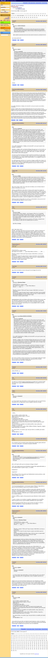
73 (21, 638)
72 (19, 638)
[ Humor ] (8, 0)
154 (30, 645)
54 (26, 637)
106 (42, 640)
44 (46, 635)
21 (45, 13)
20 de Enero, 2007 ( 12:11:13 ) (41, 123)
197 (28, 17)
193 (20, 17)
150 (22, 645)
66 (46, 637)
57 (31, 637)
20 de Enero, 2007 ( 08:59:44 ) (41, 44)
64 (42, 637)
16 (37, 13)
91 (14, 640)
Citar (17, 120)
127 (11, 643)
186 (42, 15)
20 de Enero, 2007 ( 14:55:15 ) (41, 244)
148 (18, 645)
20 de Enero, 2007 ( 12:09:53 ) (41, 89)
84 (39, 638)
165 (15, 647)
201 (36, 17)
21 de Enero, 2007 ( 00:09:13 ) (41, 438)
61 (37, 637)
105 (40, 640)
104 (38, 640)
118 (30, 642)
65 (44, 637)
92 (16, 640)
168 (22, 647)
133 (24, 643)
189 (12, 17)
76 (26, 638)
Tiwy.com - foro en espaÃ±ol (17, 5)
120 (34, 642)
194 (22, 17)
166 (18, 647)
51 (21, 637)
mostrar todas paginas (20, 15)
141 (40, 643)
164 (13, 647)
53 (24, 637)
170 (26, 647)
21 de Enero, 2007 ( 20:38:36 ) (41, 592)
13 (32, 13)
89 (11, 640)
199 (32, 17)
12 (30, 13)
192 (18, 17)
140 (38, 643)
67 (11, 638)
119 (32, 642)
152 (26, 645)
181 (32, 15)
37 (34, 635)
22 (11, 15)
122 (38, 642)
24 (13, 635)
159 (40, 645)
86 (42, 638)
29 (21, 635)
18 (40, 13)
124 (42, 642)
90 (13, 640)
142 (42, 643)
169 (24, 647)
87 (44, 638)
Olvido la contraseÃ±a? (4, 12)
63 (41, 637)
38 (36, 635)
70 (16, 638)
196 (26, 17)
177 (40, 647)
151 (24, 645)
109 (11, 642)
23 (13, 15)
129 (15, 643)
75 (24, 638)
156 (34, 645)
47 (14, 637)
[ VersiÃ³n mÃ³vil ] (13, 0)
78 (29, 638)
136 (30, 643)
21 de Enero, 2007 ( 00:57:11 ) (41, 482)
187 (44, 15)
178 (26, 15)
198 (30, 17)
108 (46, 640)
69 (14, 638)
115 (24, 642)
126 (46, 642)
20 (43, 13)
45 (11, 637)
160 (42, 645)
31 (24, 635)
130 (18, 643)
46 (13, 637)
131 (20, 643)
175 (36, 647)
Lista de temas (38, 2)
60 (36, 637)
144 (46, 643)
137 (32, 643)
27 (18, 635)
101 (32, 640)
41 (41, 635)
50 (19, 637)
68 (13, 638)
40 (39, 635)
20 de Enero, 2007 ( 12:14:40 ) (41, 170)
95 (21, 640)
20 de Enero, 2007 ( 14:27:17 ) (41, 207)
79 (31, 638)
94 (19, 640)
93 (18, 640)
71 (18, 638)
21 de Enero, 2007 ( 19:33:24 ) (41, 562)
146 (13, 645)
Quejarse (20, 120)
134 (26, 643)
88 (46, 638)
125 (44, 642)
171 (28, 647)
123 (40, 642)
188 (46, 15)
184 (38, 15)
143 (44, 643)
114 (22, 642)
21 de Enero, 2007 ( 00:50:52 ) (41, 450)
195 (24, 17)
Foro (8, 17)
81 (34, 638)
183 (36, 15)
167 (20, 647)
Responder (25, 2)
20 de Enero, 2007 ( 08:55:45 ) (41, 21)
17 (38, 13)
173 (32, 647)
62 (39, 637)
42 (42, 635)
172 (30, 647)
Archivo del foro (6, 18)
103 (36, 640)
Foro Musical (19, 7)
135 (28, 643)
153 (28, 645)
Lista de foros (44, 2)
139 (36, 643)
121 (36, 642)
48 (16, 637)
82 (36, 638)
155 (32, 645)
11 (28, 13)
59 (34, 637)
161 (44, 645)
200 (34, 17)
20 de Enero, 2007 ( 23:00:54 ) (41, 409)
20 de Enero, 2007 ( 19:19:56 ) (41, 377)
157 (36, 645)
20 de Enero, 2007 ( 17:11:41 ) (41, 266)
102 (34, 640)
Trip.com (2, 24)
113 (20, 642)
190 (14, 17)
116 (26, 642)
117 (28, 642)
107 (44, 640)
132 (22, 643)
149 (20, 645)
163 (11, 647)
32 (26, 635)
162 (46, 645)
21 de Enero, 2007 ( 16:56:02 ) (41, 510)
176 (38, 647)
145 (11, 645)
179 (28, 15)
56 (29, 637)
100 (30, 640)
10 (27, 13)
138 (34, 643)
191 (16, 17)
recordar (3, 9)
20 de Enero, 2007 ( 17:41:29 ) (41, 367)
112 (18, 642)
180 (30, 15)
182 (34, 15)
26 (16, 635)
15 (35, 13)
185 (40, 15)
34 (29, 635)
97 (24, 640)
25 (14, 635)
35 (31, 635)
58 (32, 637)
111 (15, 642)
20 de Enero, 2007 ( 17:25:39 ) (41, 277)
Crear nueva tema (31, 2)
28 (19, 635)
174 (34, 647)
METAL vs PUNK (21, 8)
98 (26, 640)
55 (27, 637)
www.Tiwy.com (37, 653)
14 (33, 13)
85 (41, 638)
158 (38, 645)
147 (15, 645)
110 (13, 642)
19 (42, 13)
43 (44, 635)
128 (13, 643)
